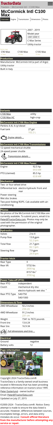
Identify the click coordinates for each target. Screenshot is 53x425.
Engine (13, 19)
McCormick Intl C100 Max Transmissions (23, 144)
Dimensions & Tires (11, 302)
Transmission (23, 19)
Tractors (5, 7)
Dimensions (35, 19)
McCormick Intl (19, 7)
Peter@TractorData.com (13, 219)
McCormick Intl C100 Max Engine (18, 122)
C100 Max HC (7, 117)
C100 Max (34, 7)
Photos (45, 19)
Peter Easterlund (9, 391)
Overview (4, 19)
